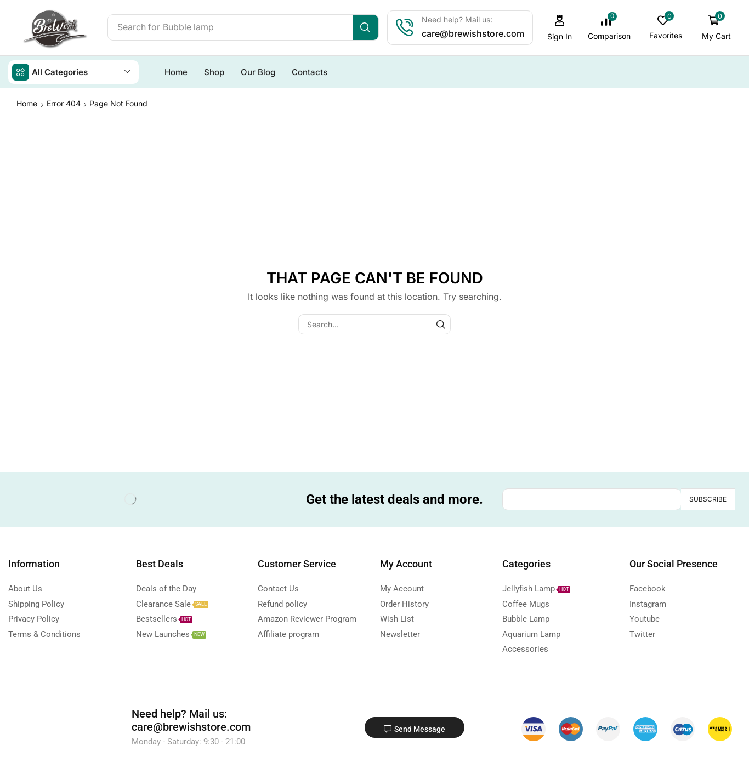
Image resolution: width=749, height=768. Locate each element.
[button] (560, 28)
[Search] (366, 27)
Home (26, 102)
